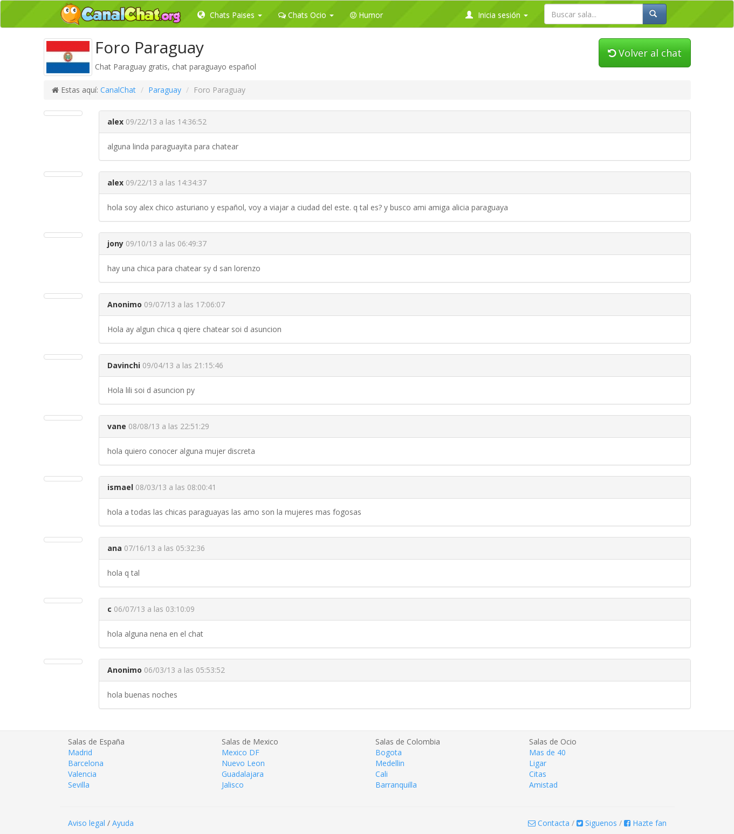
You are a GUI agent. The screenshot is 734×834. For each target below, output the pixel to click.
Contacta (549, 823)
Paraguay (164, 90)
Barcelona (86, 763)
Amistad (543, 785)
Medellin (389, 763)
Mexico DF (240, 752)
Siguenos (597, 823)
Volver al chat (645, 52)
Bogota (388, 752)
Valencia (82, 774)
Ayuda (123, 823)
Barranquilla (396, 785)
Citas (537, 774)
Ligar (537, 763)
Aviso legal (86, 823)
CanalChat (118, 90)
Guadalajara (243, 774)
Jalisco (233, 785)
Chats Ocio (306, 15)
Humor (366, 15)
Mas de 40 (547, 752)
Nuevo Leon (243, 763)
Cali (381, 774)
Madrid (80, 752)
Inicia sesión (496, 15)
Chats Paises (229, 15)
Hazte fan (645, 823)
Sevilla (79, 785)
